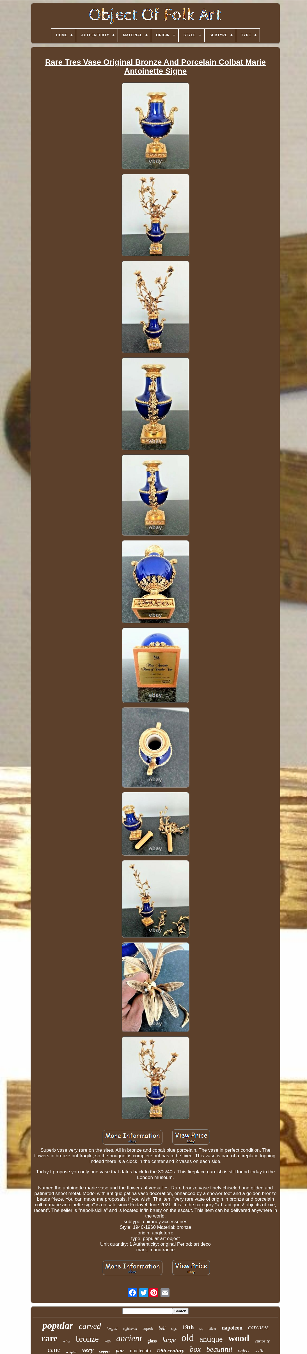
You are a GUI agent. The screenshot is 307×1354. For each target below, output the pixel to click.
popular (57, 1325)
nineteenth (140, 1350)
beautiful (219, 1349)
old (187, 1337)
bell (162, 1328)
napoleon (232, 1328)
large (169, 1339)
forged (112, 1328)
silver (212, 1329)
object (244, 1350)
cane (53, 1349)
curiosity (262, 1341)
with (107, 1341)
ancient (129, 1338)
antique (211, 1339)
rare (49, 1338)
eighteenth (130, 1329)
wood (238, 1338)
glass (152, 1341)
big (201, 1329)
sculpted (71, 1352)
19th (188, 1327)
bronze (87, 1338)
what (66, 1341)
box (195, 1349)
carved (90, 1326)
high (174, 1329)
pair (120, 1350)
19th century (170, 1350)
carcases (258, 1327)
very (87, 1349)
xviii (259, 1350)
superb (148, 1328)
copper (104, 1351)
